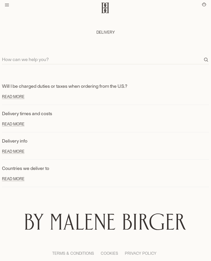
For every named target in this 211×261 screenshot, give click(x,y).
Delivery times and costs (27, 113)
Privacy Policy (141, 253)
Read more (13, 96)
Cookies (109, 253)
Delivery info (14, 141)
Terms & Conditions (73, 253)
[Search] (105, 56)
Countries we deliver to (25, 168)
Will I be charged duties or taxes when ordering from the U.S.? (64, 86)
